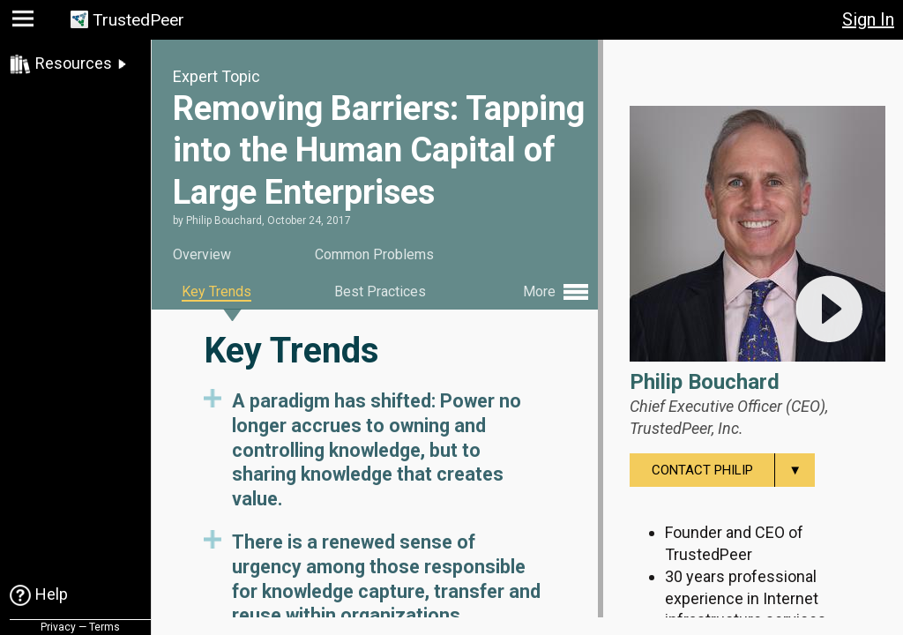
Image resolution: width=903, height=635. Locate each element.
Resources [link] (73, 63)
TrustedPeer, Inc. (686, 428)
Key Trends (216, 291)
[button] (25, 22)
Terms (104, 627)
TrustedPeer (138, 20)
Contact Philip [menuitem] (733, 470)
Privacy (58, 627)
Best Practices (380, 291)
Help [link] (51, 594)
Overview (202, 254)
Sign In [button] (868, 19)
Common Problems (374, 254)
